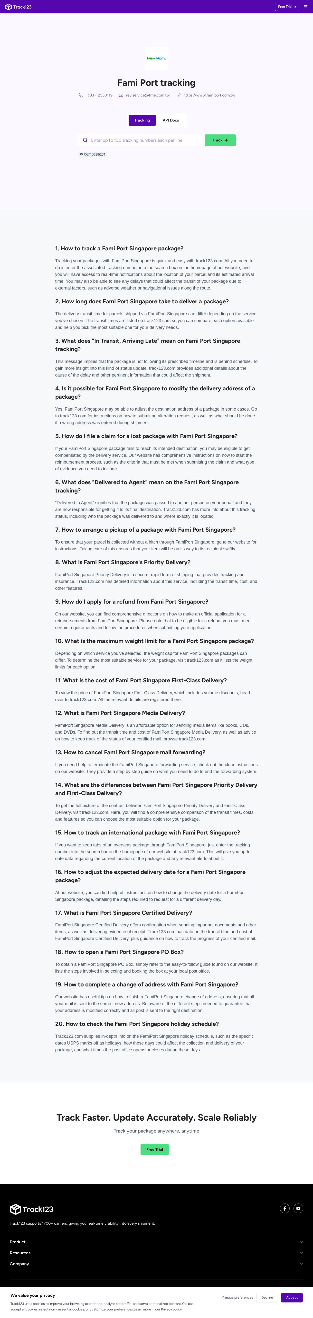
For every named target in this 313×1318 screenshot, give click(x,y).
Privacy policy (171, 1309)
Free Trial (154, 1149)
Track (220, 140)
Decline (267, 1297)
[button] (156, 1242)
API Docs (171, 120)
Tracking (142, 120)
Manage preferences (237, 1297)
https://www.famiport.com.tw (209, 95)
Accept (292, 1297)
